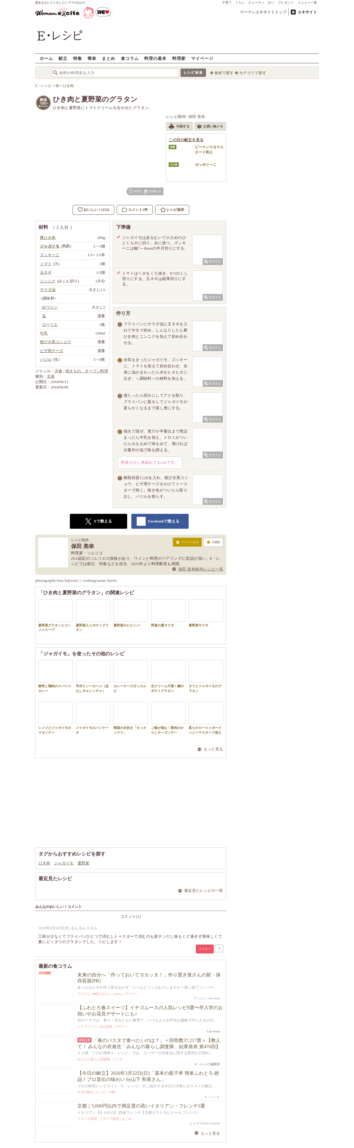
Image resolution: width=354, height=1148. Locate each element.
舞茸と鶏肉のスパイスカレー (55, 676)
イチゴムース (87, 1026)
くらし (240, 2)
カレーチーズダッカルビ (130, 676)
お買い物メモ (210, 127)
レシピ (101, 1092)
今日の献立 (85, 1092)
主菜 (51, 376)
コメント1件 (135, 210)
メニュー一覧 (307, 2)
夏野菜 (83, 863)
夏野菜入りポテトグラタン (93, 615)
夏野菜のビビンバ (130, 613)
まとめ (108, 58)
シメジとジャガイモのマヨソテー (55, 718)
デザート (121, 1026)
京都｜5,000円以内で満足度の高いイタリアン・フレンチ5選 (141, 1105)
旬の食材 (106, 1026)
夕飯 (112, 1092)
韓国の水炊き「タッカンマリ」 (130, 718)
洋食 (58, 371)
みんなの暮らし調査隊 (93, 1059)
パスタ (117, 1059)
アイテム (83, 993)
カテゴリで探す (252, 73)
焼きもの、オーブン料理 (86, 371)
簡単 (91, 58)
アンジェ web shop (206, 998)
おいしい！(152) (96, 210)
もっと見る (213, 749)
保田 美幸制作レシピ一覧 (200, 569)
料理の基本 (155, 58)
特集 (77, 58)
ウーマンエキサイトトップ (263, 12)
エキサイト (307, 12)
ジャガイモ (63, 863)
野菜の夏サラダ (168, 613)
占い (271, 2)
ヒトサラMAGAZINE (204, 1123)
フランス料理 (87, 1119)
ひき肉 (44, 863)
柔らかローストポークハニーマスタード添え (206, 718)
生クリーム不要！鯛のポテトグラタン (168, 676)
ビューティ (256, 2)
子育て (227, 2)
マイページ (202, 58)
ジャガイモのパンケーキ (93, 718)
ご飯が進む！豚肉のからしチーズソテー (168, 718)
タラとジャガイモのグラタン (206, 676)
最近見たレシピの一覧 (203, 890)
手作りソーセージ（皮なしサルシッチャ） (93, 676)
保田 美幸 (196, 116)
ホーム (46, 58)
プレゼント (286, 2)
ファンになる (187, 543)
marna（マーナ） (126, 993)
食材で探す (224, 73)
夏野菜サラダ (206, 613)
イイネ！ (205, 949)
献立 (63, 58)
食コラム (130, 58)
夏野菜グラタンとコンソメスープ (55, 615)
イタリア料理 (109, 1119)
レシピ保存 (175, 210)
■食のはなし (102, 993)
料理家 (179, 58)
